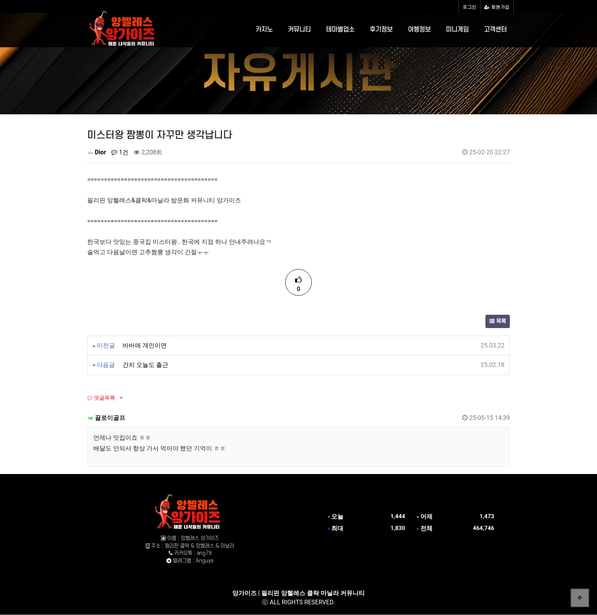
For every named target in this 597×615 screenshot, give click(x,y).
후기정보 (381, 29)
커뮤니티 (299, 29)
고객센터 (495, 29)
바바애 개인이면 (145, 345)
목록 (497, 321)
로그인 (469, 6)
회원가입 (496, 6)
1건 (119, 152)
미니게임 (457, 29)
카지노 (264, 29)
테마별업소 (340, 29)
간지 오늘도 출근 (145, 364)
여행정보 (419, 29)
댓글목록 (101, 398)
